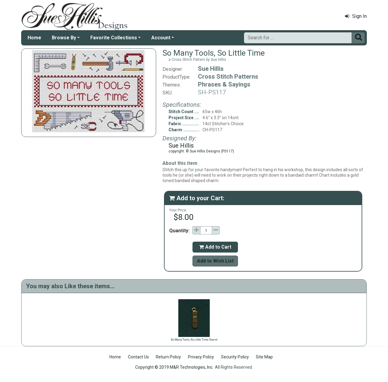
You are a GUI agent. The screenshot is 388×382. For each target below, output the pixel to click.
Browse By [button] (64, 38)
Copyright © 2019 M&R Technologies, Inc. (174, 367)
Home (34, 38)
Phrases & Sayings (224, 84)
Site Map (264, 356)
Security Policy (235, 356)
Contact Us (138, 356)
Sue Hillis (211, 68)
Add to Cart (215, 247)
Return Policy (168, 356)
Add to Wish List (215, 261)
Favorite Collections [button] (113, 38)
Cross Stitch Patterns (228, 76)
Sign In (356, 16)
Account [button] (160, 38)
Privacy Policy (201, 356)
